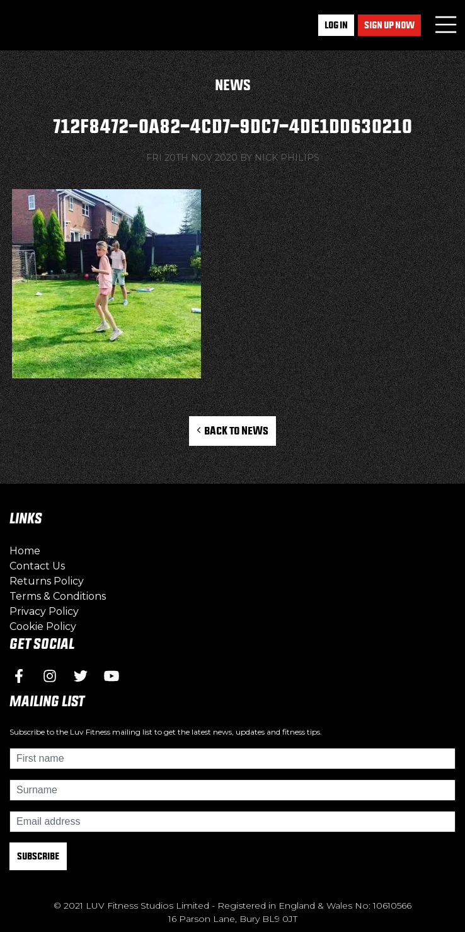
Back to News (233, 430)
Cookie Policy (42, 626)
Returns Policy (46, 581)
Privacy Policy (44, 611)
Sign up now (389, 25)
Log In (336, 25)
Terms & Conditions (57, 596)
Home (24, 551)
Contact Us (37, 566)
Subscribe (38, 856)
